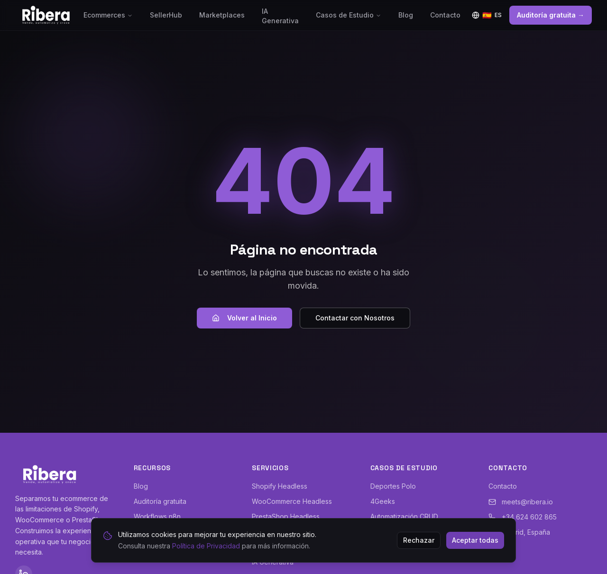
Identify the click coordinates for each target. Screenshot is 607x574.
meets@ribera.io (520, 502)
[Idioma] (487, 15)
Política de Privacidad (206, 546)
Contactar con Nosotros (355, 318)
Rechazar (418, 540)
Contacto (445, 15)
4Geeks (382, 501)
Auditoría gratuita (160, 501)
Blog (405, 15)
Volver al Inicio (244, 318)
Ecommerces (108, 15)
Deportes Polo (393, 486)
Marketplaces (222, 15)
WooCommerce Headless (292, 501)
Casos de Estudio (348, 15)
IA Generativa (280, 16)
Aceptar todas (475, 540)
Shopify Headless (279, 486)
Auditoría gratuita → (550, 15)
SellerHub (166, 15)
